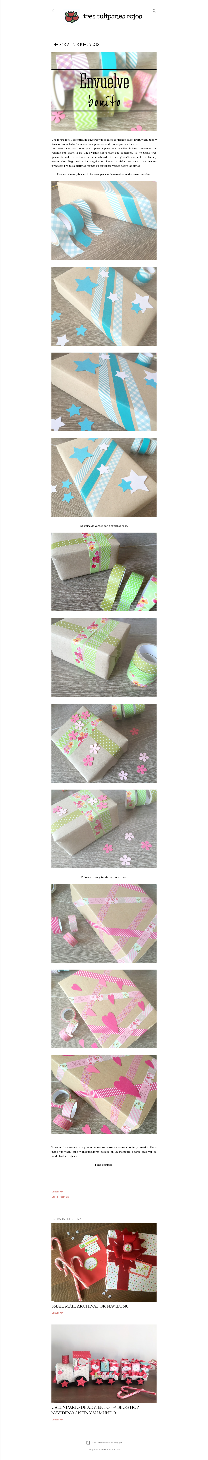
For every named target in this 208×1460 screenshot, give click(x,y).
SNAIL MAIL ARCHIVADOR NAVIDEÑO (90, 1306)
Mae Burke (114, 1449)
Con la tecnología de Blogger (104, 1442)
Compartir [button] (57, 1191)
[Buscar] (154, 10)
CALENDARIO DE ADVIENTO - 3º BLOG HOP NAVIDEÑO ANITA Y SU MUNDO (95, 1410)
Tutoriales (64, 1196)
